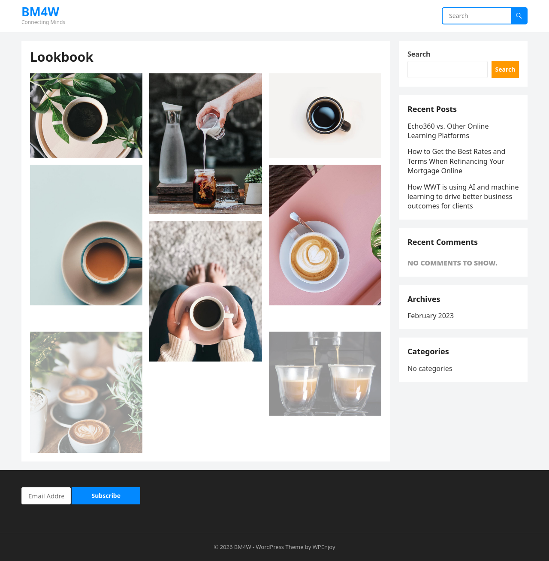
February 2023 (430, 315)
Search (418, 54)
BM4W (40, 12)
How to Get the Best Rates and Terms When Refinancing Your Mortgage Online (456, 161)
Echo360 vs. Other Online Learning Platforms (448, 130)
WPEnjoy (324, 547)
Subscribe (106, 496)
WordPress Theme (280, 547)
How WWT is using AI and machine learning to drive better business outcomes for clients (463, 196)
